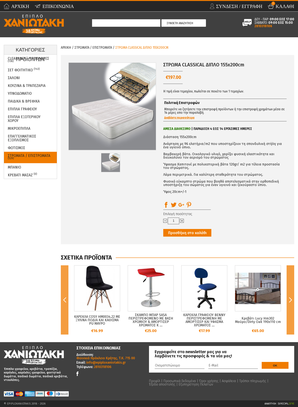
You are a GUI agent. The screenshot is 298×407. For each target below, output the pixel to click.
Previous (64, 300)
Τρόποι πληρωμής (252, 381)
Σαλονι (14, 78)
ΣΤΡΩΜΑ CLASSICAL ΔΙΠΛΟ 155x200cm (141, 47)
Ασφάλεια (229, 381)
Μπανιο (14, 167)
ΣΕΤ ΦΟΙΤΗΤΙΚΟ (24, 69)
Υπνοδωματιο (20, 93)
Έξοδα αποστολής (162, 384)
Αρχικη (66, 47)
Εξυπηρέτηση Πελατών (196, 384)
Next (290, 300)
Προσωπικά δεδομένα (179, 381)
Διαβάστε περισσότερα (179, 117)
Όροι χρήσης (208, 381)
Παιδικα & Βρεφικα (24, 101)
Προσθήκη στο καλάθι (187, 233)
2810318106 (263, 26)
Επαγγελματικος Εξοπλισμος (22, 138)
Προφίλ (154, 381)
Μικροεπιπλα (19, 128)
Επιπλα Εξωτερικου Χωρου (24, 118)
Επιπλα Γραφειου (22, 109)
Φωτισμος (16, 147)
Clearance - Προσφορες (28, 59)
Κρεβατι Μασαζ (22, 174)
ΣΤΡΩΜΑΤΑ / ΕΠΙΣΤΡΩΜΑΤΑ (29, 156)
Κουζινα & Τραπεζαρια (27, 85)
